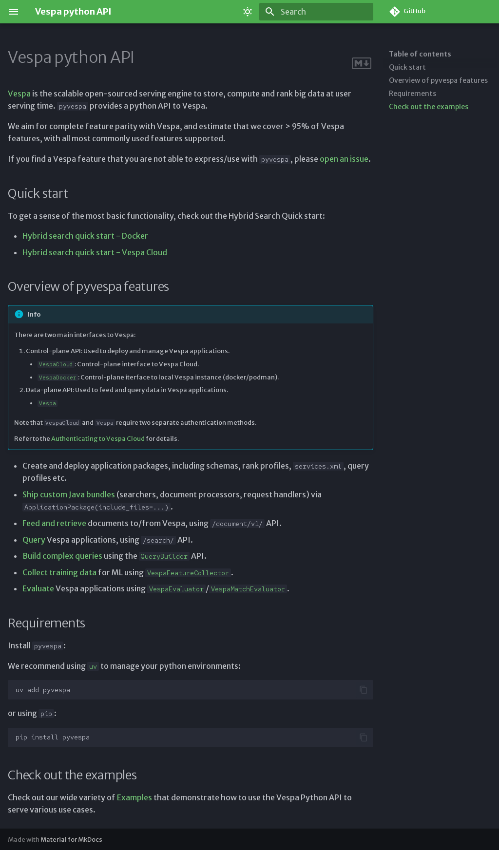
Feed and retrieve (54, 523)
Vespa (19, 93)
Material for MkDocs (71, 839)
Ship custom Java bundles (68, 494)
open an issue (344, 159)
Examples (134, 797)
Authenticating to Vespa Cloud (98, 438)
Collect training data (59, 572)
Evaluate (38, 588)
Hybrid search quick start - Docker (85, 236)
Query (33, 540)
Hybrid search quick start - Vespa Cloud (94, 252)
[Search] (316, 11)
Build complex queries (62, 556)
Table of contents (420, 54)
